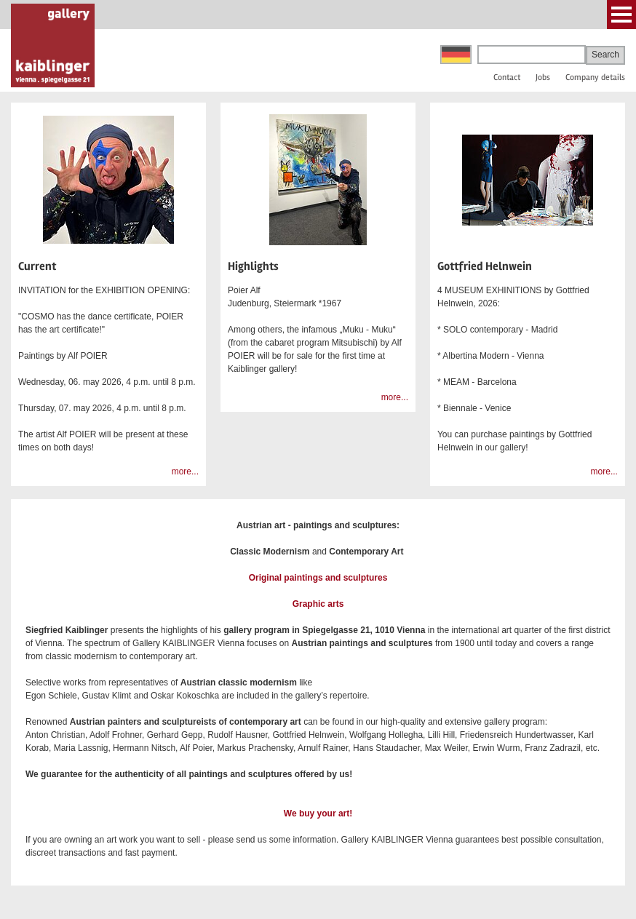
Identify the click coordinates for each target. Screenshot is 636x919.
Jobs (543, 77)
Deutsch (456, 54)
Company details (595, 77)
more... (185, 471)
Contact (506, 77)
